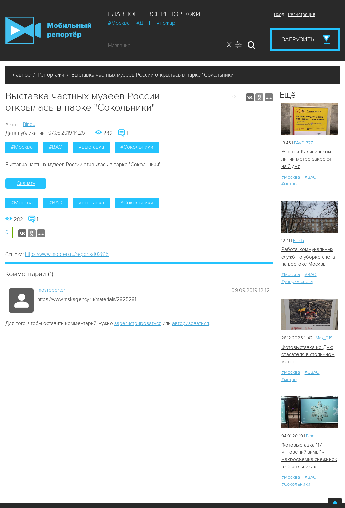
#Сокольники (136, 147)
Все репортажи (173, 14)
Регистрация (301, 14)
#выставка (91, 147)
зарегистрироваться (137, 323)
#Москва (119, 23)
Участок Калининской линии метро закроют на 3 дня (306, 159)
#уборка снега (297, 282)
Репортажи (51, 74)
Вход (279, 14)
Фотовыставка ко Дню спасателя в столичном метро (308, 354)
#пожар (166, 23)
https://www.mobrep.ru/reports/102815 (67, 254)
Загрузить (298, 39)
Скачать (26, 183)
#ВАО (55, 147)
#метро (289, 184)
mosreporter (51, 290)
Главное (123, 14)
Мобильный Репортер (48, 30)
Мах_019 (324, 338)
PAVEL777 (303, 143)
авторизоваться (190, 323)
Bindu (29, 124)
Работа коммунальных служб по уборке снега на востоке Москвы (308, 256)
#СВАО (312, 372)
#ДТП (143, 23)
